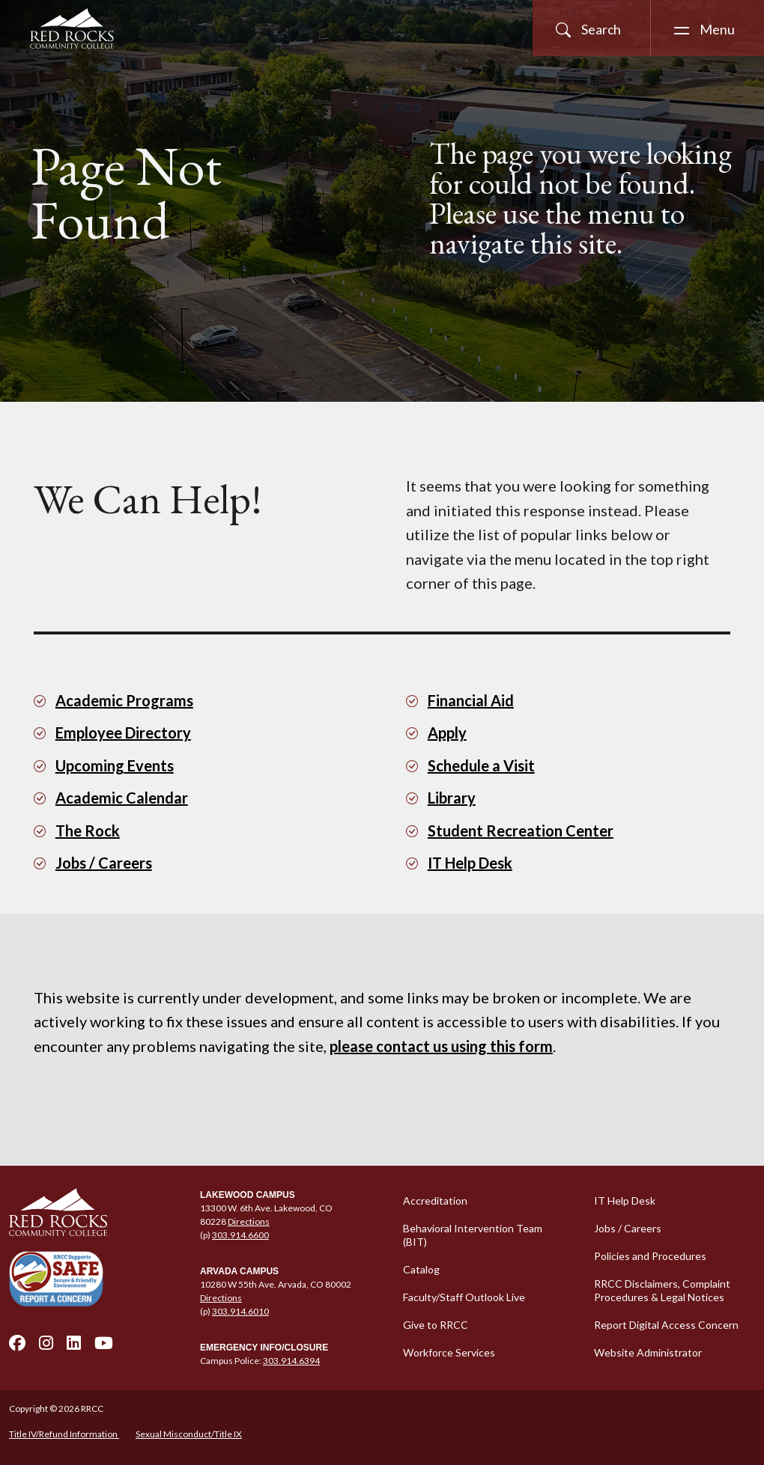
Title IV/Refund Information (64, 1434)
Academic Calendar (121, 798)
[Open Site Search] (591, 28)
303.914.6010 (240, 1311)
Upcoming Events (114, 765)
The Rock (87, 830)
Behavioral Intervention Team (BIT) (472, 1235)
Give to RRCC (435, 1324)
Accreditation (435, 1200)
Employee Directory (123, 732)
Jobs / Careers (103, 863)
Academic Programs (124, 700)
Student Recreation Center (520, 830)
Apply (447, 732)
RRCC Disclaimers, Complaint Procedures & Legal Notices (662, 1290)
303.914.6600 (240, 1235)
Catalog (421, 1269)
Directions (249, 1221)
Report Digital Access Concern (666, 1324)
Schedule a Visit (481, 765)
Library (452, 798)
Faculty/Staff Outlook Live (464, 1297)
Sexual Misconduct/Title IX (189, 1434)
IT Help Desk (470, 863)
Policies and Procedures (650, 1256)
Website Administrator (648, 1352)
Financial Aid (471, 700)
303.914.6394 (291, 1360)
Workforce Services (449, 1352)
